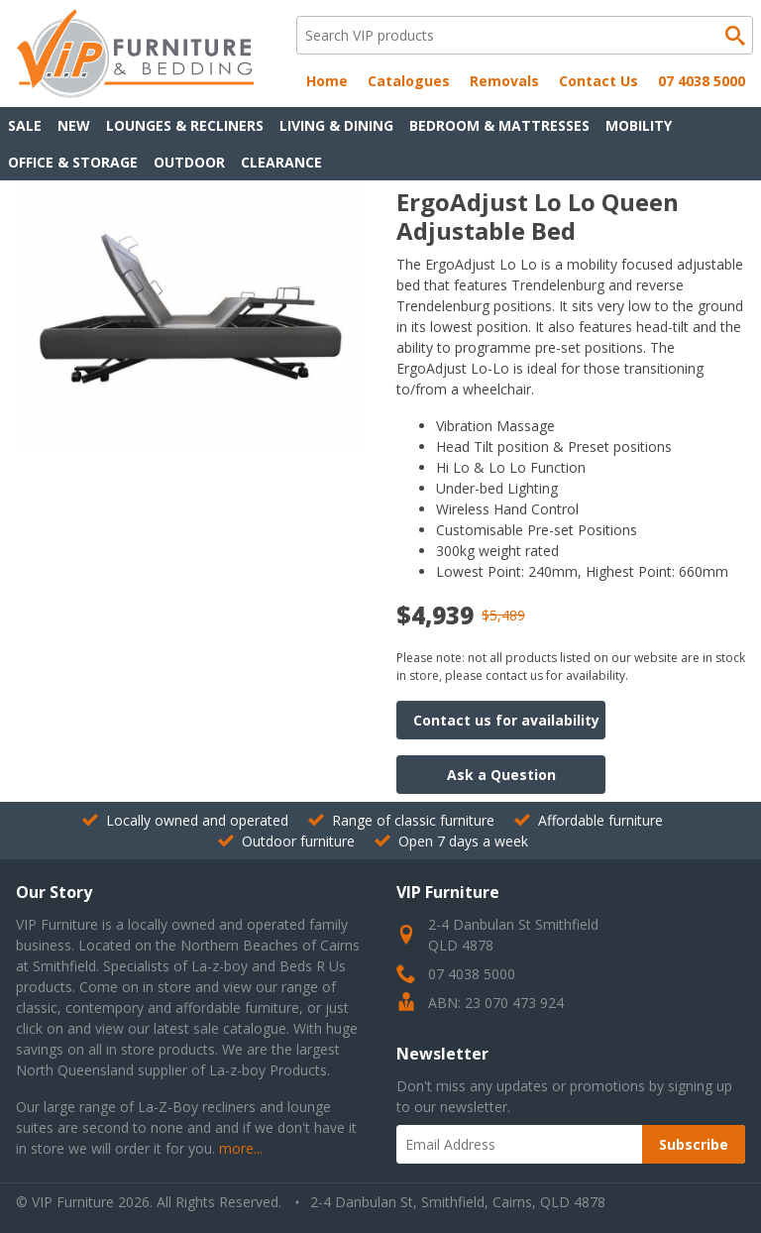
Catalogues (409, 80)
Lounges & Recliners (185, 125)
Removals (504, 80)
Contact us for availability (506, 720)
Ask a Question (501, 774)
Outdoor (189, 162)
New (73, 125)
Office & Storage (73, 162)
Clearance (281, 162)
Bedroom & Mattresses (499, 125)
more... (241, 1148)
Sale (25, 125)
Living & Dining (336, 125)
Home (327, 80)
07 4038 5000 (701, 80)
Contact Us (598, 80)
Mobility (638, 125)
